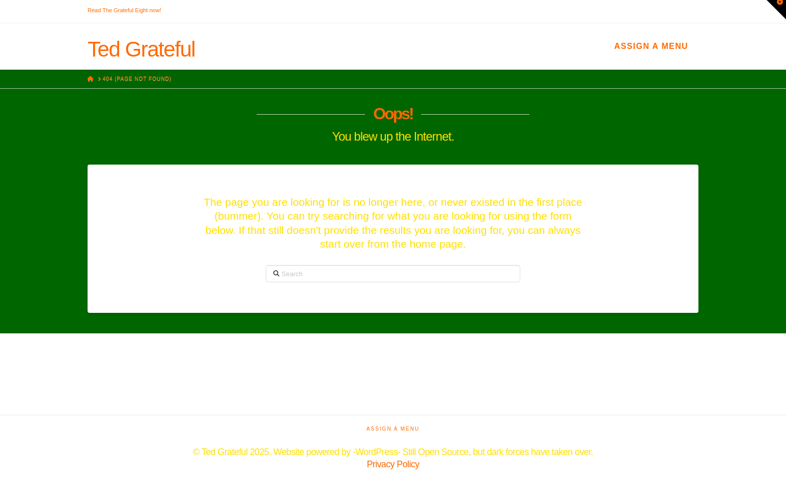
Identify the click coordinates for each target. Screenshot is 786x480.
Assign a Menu (651, 46)
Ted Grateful (141, 49)
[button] (776, 9)
